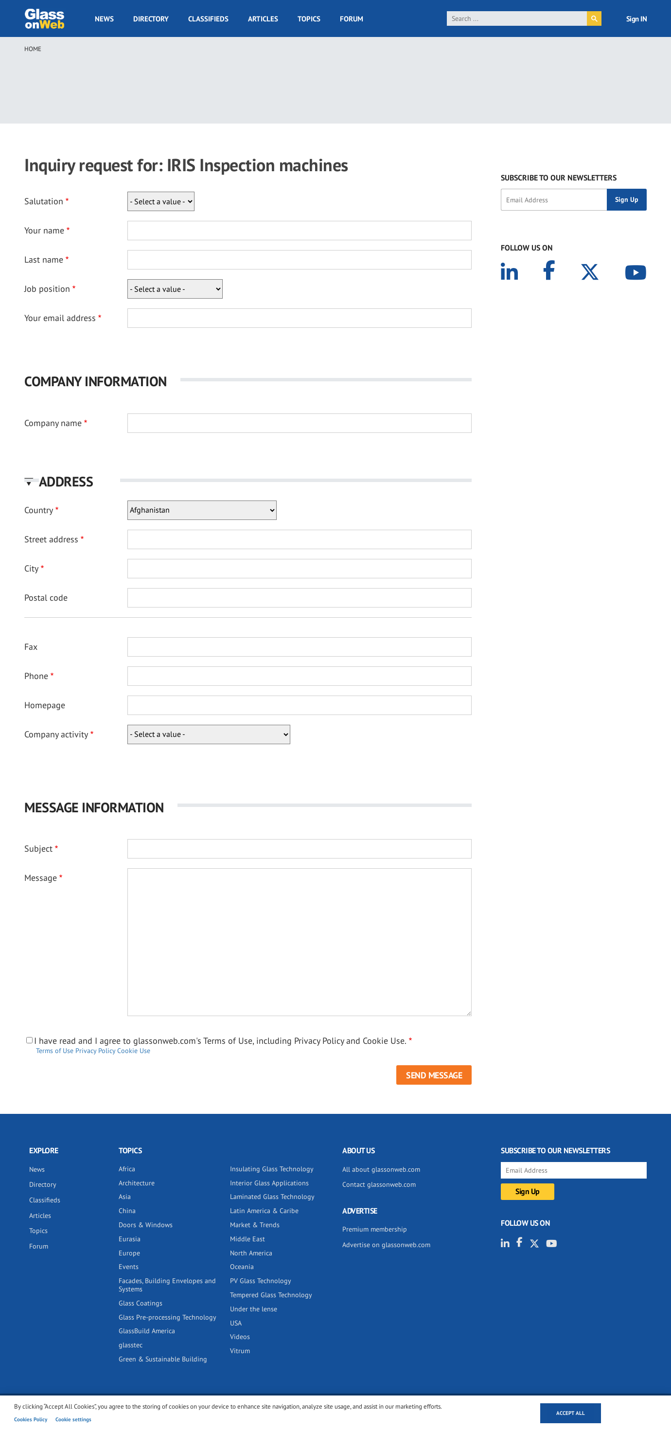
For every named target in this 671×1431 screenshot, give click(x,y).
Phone (36, 675)
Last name (43, 259)
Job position (47, 288)
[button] (248, 481)
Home (32, 49)
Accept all (570, 1413)
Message (40, 877)
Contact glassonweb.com (379, 1184)
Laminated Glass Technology (272, 1196)
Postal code (46, 597)
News (104, 18)
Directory (151, 18)
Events (129, 1266)
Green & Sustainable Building (163, 1359)
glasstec (130, 1345)
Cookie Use (133, 1050)
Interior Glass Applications (269, 1183)
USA (236, 1323)
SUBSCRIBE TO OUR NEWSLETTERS (559, 177)
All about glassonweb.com (381, 1169)
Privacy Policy (95, 1050)
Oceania (242, 1266)
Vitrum (240, 1350)
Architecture (137, 1183)
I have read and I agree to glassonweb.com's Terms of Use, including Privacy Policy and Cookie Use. (220, 1041)
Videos (240, 1336)
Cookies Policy (30, 1419)
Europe (129, 1253)
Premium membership (374, 1229)
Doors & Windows (146, 1224)
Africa (127, 1168)
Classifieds (208, 18)
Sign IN (636, 18)
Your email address (60, 317)
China (127, 1210)
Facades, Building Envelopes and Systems (167, 1284)
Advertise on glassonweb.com (386, 1244)
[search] (517, 18)
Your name (44, 230)
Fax (30, 646)
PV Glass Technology (260, 1280)
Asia (125, 1196)
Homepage (44, 705)
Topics (309, 18)
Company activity (56, 734)
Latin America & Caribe (264, 1210)
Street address (51, 539)
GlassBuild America (147, 1330)
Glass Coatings (140, 1303)
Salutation (43, 201)
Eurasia (130, 1238)
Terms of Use (54, 1050)
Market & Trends (255, 1224)
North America (251, 1253)
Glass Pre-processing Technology (167, 1317)
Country (38, 510)
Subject (38, 848)
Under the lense (253, 1309)
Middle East (247, 1238)
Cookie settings (73, 1419)
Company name (53, 423)
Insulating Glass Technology (272, 1168)
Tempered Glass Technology (271, 1294)
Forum (351, 18)
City (31, 568)
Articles (263, 18)
